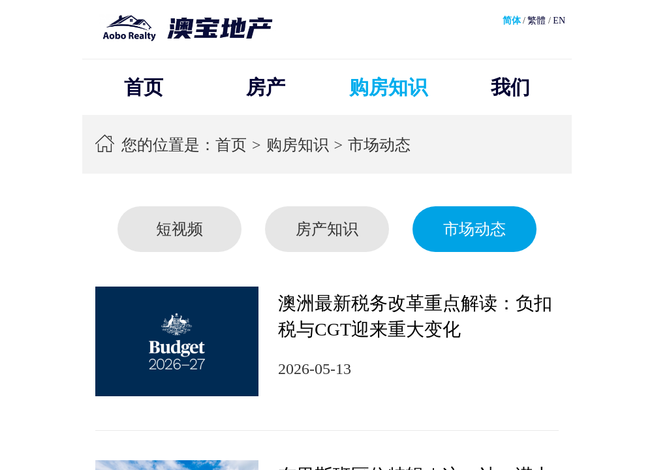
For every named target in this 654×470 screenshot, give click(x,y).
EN (559, 20)
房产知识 (327, 229)
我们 (510, 87)
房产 (265, 87)
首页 (143, 87)
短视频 (179, 229)
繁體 (536, 20)
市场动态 (379, 144)
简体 (512, 20)
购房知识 (388, 87)
